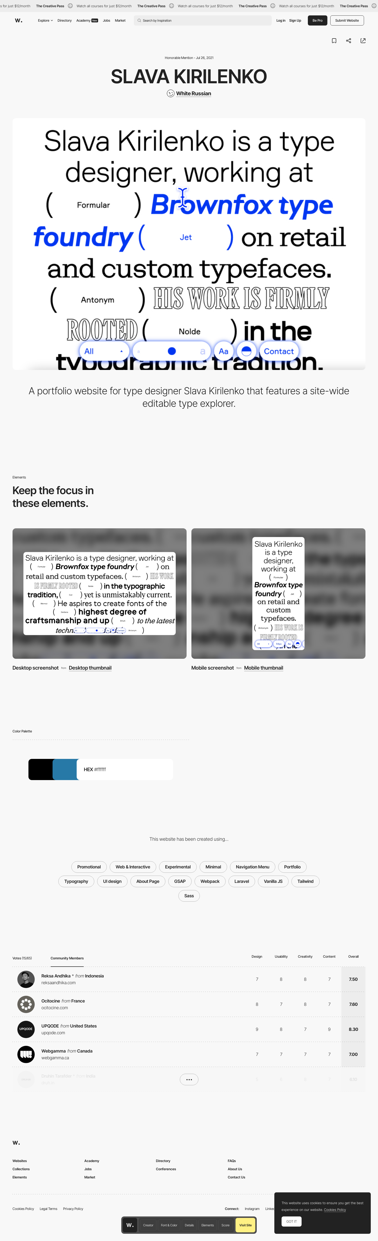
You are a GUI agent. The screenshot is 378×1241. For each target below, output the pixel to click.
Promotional (89, 866)
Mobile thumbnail (263, 667)
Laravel (242, 881)
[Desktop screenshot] (100, 593)
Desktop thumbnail (90, 667)
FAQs (232, 1161)
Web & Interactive (133, 866)
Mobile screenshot (212, 668)
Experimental (178, 866)
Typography (76, 881)
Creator (148, 1225)
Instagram (252, 1209)
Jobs (106, 20)
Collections (21, 1169)
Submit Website (347, 20)
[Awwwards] (18, 20)
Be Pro (318, 20)
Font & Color (169, 1225)
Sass (189, 895)
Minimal (213, 866)
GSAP (180, 881)
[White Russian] (189, 93)
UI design (112, 881)
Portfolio (292, 866)
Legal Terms (48, 1209)
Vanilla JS (273, 881)
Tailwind (305, 881)
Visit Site (245, 1225)
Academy (87, 20)
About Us (235, 1169)
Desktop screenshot (36, 668)
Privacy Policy (73, 1209)
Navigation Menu (252, 866)
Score (226, 1225)
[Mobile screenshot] (278, 593)
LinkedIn (271, 1209)
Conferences (166, 1169)
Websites (20, 1161)
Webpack (210, 881)
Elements (208, 1225)
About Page (147, 881)
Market (120, 20)
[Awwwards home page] (130, 1225)
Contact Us (236, 1177)
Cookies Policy (23, 1209)
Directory (65, 20)
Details (189, 1225)
